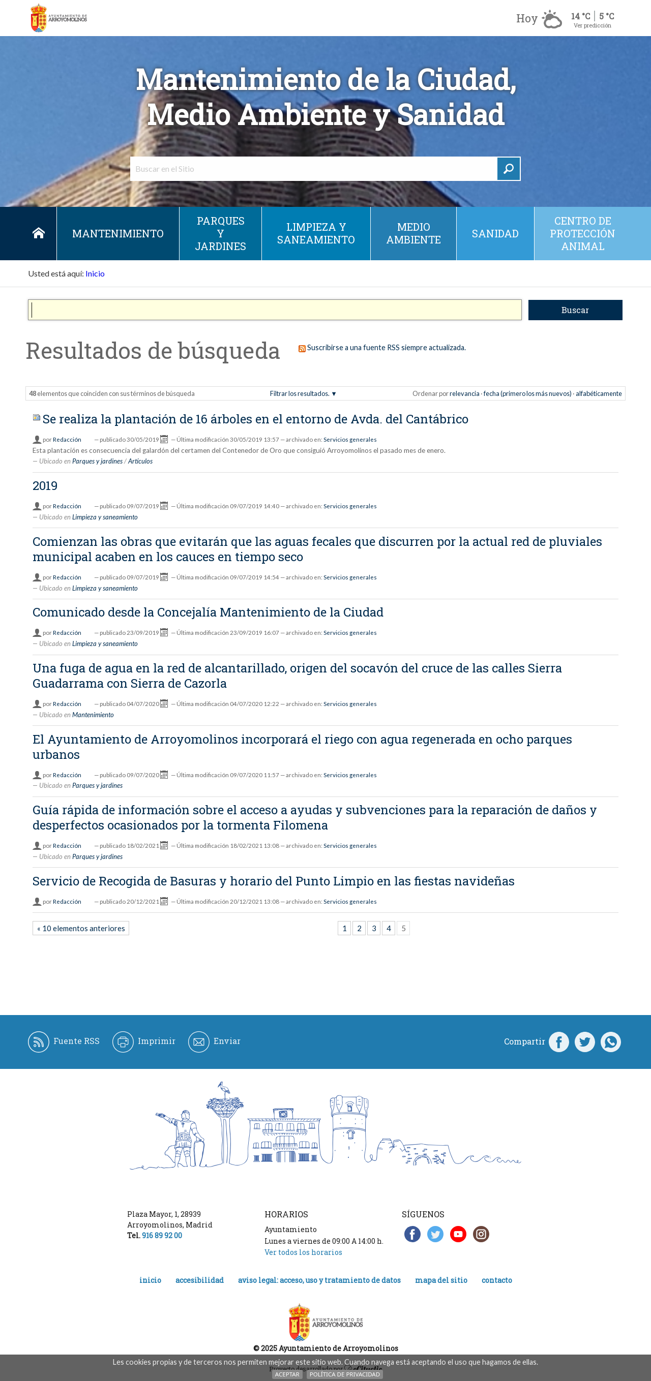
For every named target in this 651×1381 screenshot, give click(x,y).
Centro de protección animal (582, 233)
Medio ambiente (413, 233)
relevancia (465, 393)
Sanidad (495, 233)
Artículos (140, 461)
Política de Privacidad (345, 1374)
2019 (45, 485)
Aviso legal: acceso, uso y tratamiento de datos (319, 1280)
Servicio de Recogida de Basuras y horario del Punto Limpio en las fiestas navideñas (274, 881)
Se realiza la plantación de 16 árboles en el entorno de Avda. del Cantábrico (255, 419)
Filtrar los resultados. (300, 393)
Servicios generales (350, 439)
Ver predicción (592, 25)
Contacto (497, 1280)
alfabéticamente (599, 393)
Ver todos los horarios (303, 1252)
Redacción (67, 439)
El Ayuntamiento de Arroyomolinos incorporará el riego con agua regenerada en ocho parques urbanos (302, 746)
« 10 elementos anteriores (81, 928)
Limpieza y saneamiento (316, 233)
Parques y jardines (220, 233)
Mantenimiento (118, 233)
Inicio (38, 233)
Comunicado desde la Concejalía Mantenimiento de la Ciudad (208, 612)
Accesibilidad (199, 1280)
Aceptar (287, 1374)
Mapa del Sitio (441, 1280)
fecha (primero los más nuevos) (528, 393)
